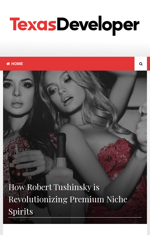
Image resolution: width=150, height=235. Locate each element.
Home (14, 63)
